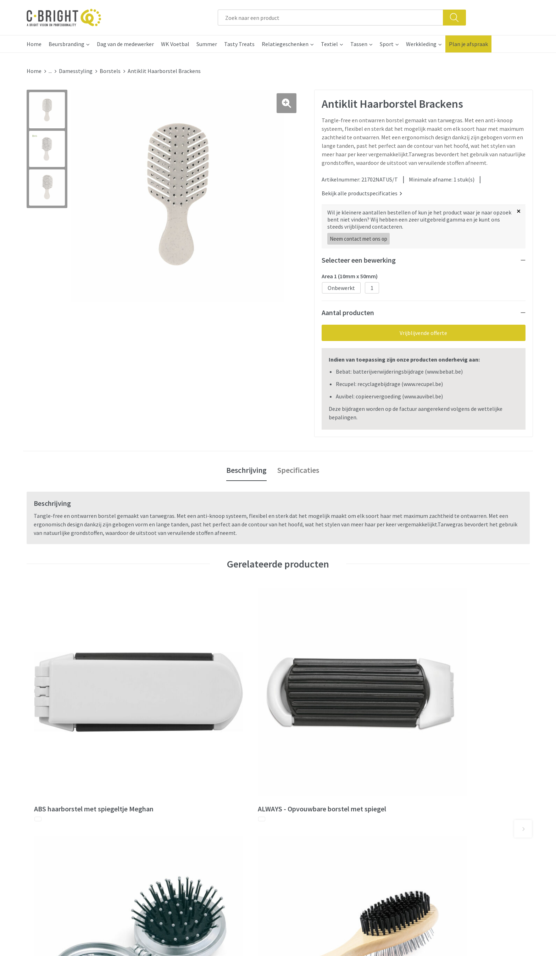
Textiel (329, 43)
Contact (297, 775)
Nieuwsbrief (176, 796)
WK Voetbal (175, 43)
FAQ (291, 786)
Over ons (172, 775)
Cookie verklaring (433, 786)
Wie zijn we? (176, 786)
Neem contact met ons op (358, 236)
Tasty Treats (239, 43)
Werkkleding (421, 43)
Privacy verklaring (433, 796)
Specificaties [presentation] (298, 467)
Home (34, 43)
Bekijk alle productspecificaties (362, 190)
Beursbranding (66, 43)
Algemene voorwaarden (440, 775)
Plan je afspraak (468, 43)
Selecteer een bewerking (359, 257)
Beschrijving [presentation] (246, 467)
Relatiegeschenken (285, 43)
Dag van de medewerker (125, 43)
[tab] (246, 467)
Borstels (110, 70)
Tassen (358, 43)
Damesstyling (76, 70)
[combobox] (330, 18)
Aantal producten (348, 309)
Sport (387, 43)
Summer (206, 43)
